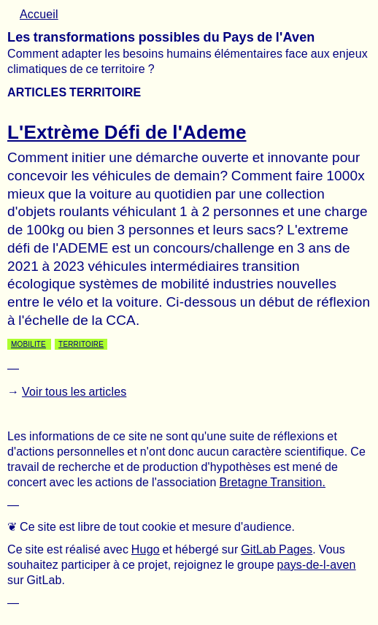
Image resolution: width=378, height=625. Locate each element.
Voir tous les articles (74, 392)
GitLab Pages (276, 549)
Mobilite (28, 344)
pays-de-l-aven (316, 565)
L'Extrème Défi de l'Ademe (127, 132)
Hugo (145, 549)
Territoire (81, 344)
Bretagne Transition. (272, 482)
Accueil (39, 14)
